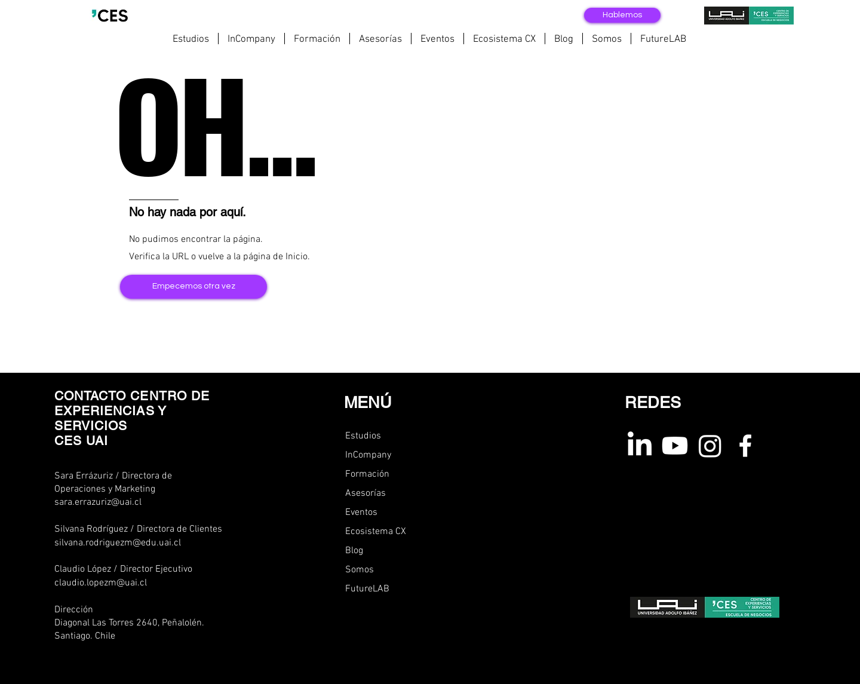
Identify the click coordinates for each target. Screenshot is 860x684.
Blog (354, 551)
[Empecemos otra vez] (193, 287)
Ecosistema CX (375, 532)
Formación (367, 474)
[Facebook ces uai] (745, 446)
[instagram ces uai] (710, 446)
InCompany (368, 455)
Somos (359, 570)
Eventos (361, 513)
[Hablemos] (622, 15)
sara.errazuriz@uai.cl (98, 502)
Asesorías (365, 493)
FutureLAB (367, 589)
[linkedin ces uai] (640, 446)
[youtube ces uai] (675, 446)
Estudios (363, 436)
